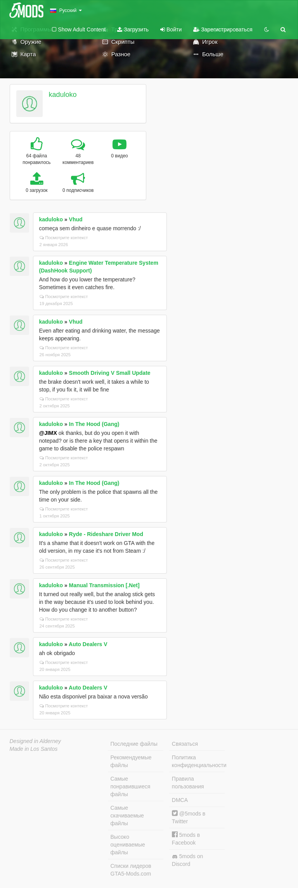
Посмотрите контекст (64, 237)
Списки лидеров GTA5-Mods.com (131, 870)
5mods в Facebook (186, 838)
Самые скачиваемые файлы (127, 815)
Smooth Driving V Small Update (110, 373)
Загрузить (133, 29)
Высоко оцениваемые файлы (128, 844)
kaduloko (62, 94)
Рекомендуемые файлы (131, 761)
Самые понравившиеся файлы (131, 786)
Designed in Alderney (35, 741)
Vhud (76, 219)
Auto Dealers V (88, 644)
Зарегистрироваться (222, 29)
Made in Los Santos (34, 749)
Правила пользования (188, 783)
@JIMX (48, 433)
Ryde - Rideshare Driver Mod (106, 534)
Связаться (185, 744)
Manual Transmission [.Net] (104, 585)
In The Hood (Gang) (94, 424)
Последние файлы (134, 744)
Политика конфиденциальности (198, 761)
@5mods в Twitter (188, 817)
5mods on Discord (187, 860)
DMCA (180, 800)
